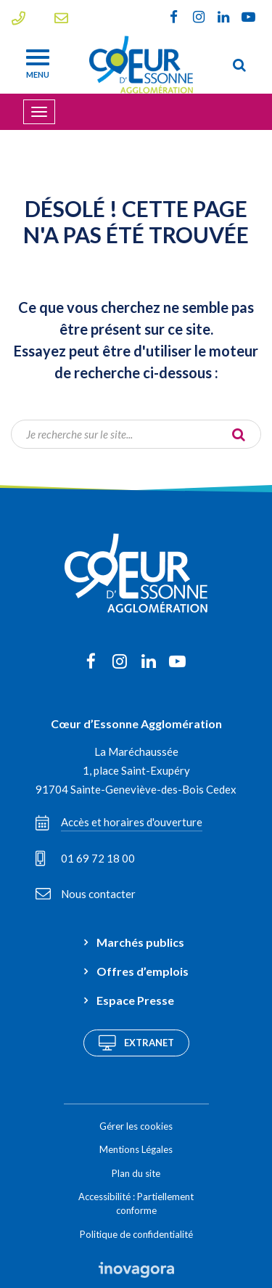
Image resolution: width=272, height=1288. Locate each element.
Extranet (136, 1043)
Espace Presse (135, 1000)
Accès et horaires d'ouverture (119, 823)
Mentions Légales (136, 1149)
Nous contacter (86, 893)
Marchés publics (140, 942)
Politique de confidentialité (136, 1234)
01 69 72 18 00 (85, 858)
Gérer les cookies (136, 1126)
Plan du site (136, 1173)
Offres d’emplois (142, 971)
